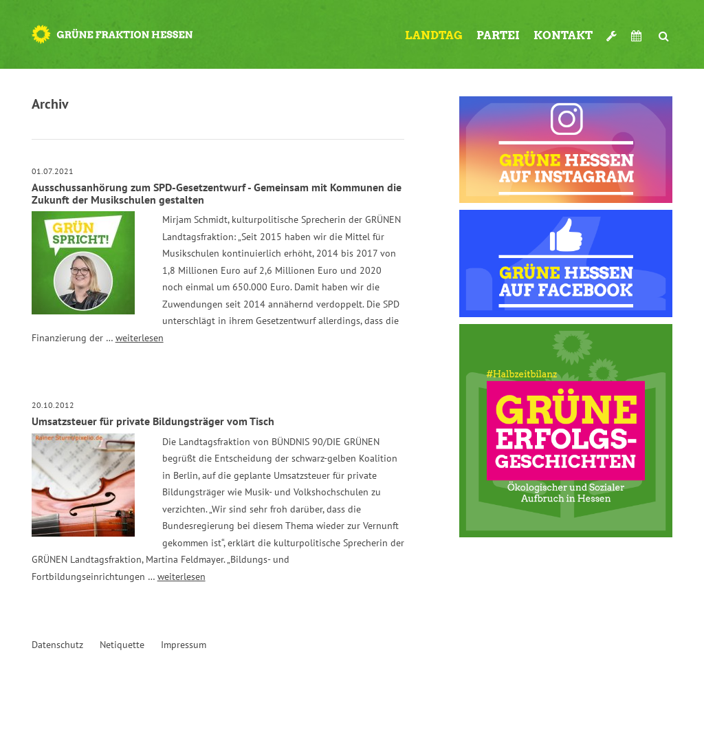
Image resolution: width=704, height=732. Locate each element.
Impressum (183, 644)
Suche (664, 30)
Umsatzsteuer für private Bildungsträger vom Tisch (153, 421)
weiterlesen (140, 338)
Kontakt (563, 35)
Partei (498, 35)
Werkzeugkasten (612, 30)
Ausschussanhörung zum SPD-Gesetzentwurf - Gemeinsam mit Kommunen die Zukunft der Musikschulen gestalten (217, 193)
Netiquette (122, 644)
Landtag (434, 35)
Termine (638, 36)
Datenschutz (57, 644)
